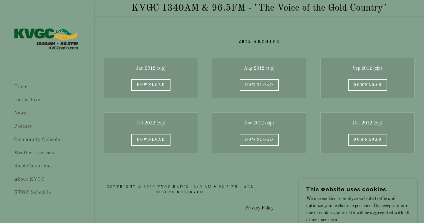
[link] (47, 39)
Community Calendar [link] (38, 139)
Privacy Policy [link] (259, 208)
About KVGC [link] (29, 179)
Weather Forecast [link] (34, 153)
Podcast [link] (23, 126)
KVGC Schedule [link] (32, 192)
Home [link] (20, 86)
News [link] (20, 113)
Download (151, 85)
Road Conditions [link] (33, 166)
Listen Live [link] (27, 100)
